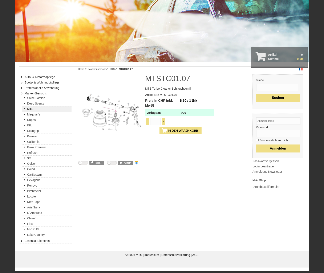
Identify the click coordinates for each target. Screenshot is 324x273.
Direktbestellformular (265, 192)
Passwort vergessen (265, 166)
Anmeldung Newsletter (267, 177)
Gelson (31, 169)
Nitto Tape (33, 207)
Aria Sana (33, 213)
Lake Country (36, 240)
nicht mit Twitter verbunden (112, 169)
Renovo (32, 191)
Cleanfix (32, 223)
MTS (112, 74)
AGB (195, 260)
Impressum (152, 260)
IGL (29, 131)
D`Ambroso (34, 218)
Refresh (32, 158)
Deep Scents (35, 109)
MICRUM (33, 234)
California (33, 147)
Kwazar (32, 141)
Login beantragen (263, 172)
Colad (31, 174)
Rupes (31, 125)
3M (29, 163)
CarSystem (34, 180)
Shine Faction (36, 103)
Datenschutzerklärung (176, 260)
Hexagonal (34, 185)
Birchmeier (34, 196)
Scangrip (33, 136)
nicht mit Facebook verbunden (83, 169)
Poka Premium (36, 152)
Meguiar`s (33, 120)
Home (81, 74)
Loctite (31, 202)
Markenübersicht (97, 74)
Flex (30, 229)
